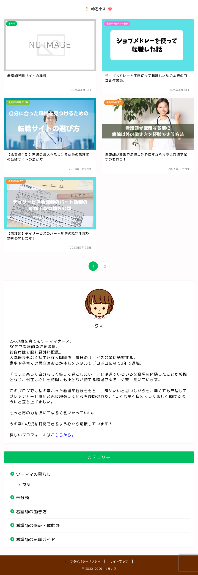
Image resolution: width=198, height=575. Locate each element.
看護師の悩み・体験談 (38, 525)
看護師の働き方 (31, 512)
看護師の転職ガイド (36, 539)
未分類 (22, 498)
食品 (26, 484)
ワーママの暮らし (33, 474)
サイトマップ (119, 561)
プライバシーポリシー (85, 561)
